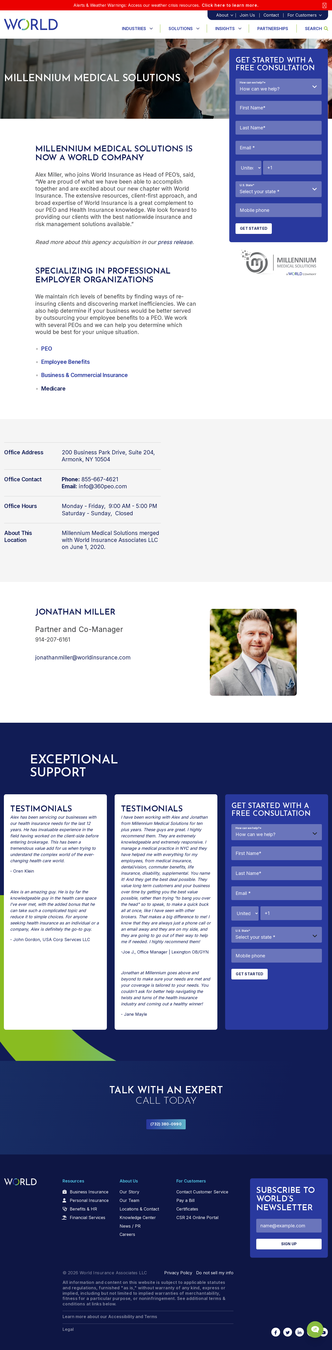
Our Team (129, 1200)
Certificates (187, 1209)
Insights (225, 28)
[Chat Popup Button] (313, 1327)
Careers (127, 1234)
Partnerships (272, 28)
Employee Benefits (65, 362)
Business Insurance (89, 1191)
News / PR (130, 1226)
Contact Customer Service (202, 1191)
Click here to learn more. (230, 5)
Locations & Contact (139, 1209)
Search (316, 28)
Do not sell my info (214, 1272)
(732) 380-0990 (166, 1124)
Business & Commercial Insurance (84, 375)
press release (175, 242)
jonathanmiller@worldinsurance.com (82, 657)
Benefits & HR (83, 1209)
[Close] (324, 5)
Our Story (129, 1191)
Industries (134, 28)
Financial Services (87, 1217)
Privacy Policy (178, 1272)
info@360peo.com (103, 486)
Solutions (181, 28)
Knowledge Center (138, 1217)
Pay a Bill (185, 1200)
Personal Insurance (89, 1200)
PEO (46, 348)
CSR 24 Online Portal (197, 1217)
